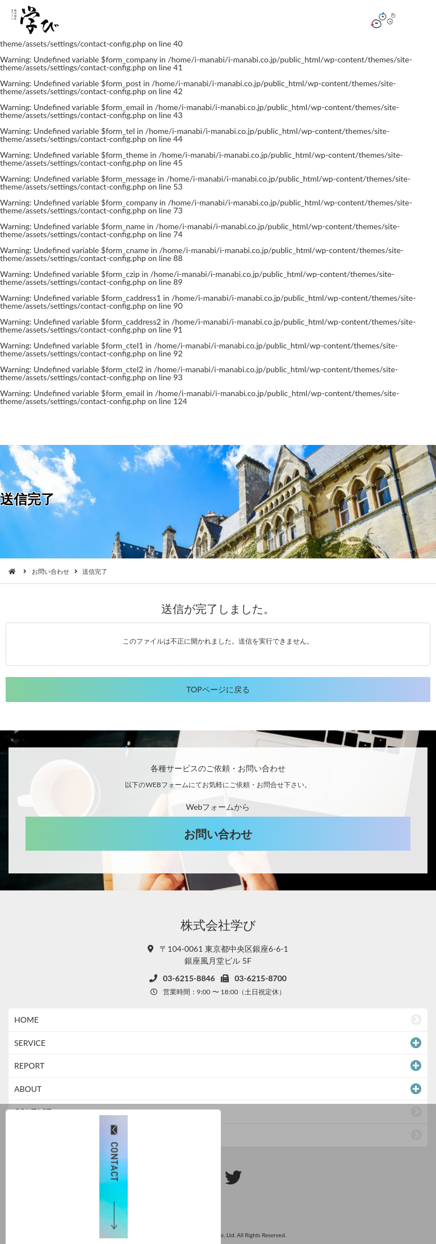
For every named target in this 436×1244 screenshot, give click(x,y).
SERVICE (29, 1043)
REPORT (29, 1065)
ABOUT (27, 1089)
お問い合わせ (50, 571)
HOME (26, 1019)
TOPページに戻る (217, 689)
